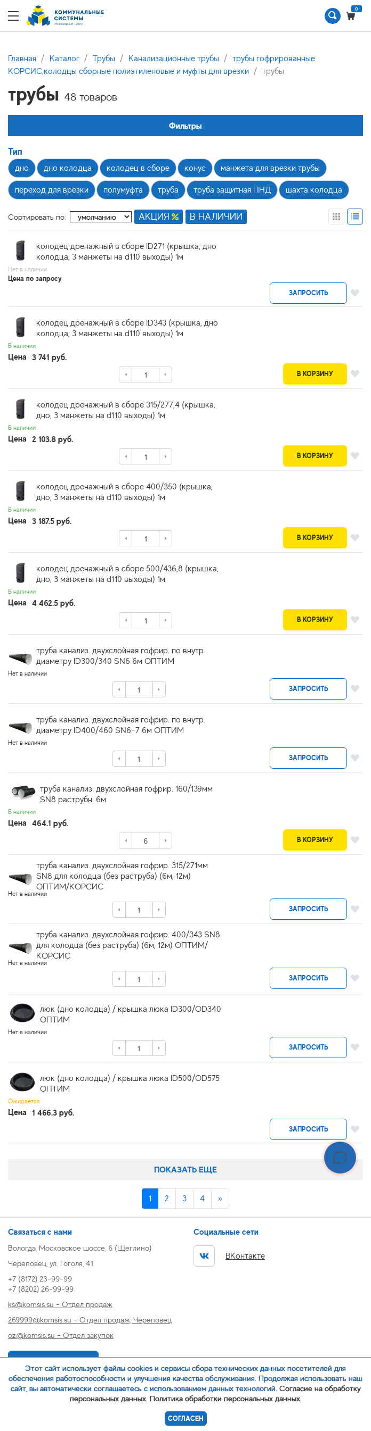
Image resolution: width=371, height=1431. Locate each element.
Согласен (186, 1418)
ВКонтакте (229, 1256)
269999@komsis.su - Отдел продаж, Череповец (90, 1319)
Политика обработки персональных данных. (226, 1398)
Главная (22, 58)
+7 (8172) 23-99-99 (40, 1278)
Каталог (64, 58)
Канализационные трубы (173, 58)
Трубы (104, 58)
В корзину (315, 374)
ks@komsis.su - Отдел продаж (60, 1304)
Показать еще (185, 1169)
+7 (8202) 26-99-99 (41, 1288)
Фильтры (185, 126)
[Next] (220, 1198)
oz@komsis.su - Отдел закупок (61, 1335)
